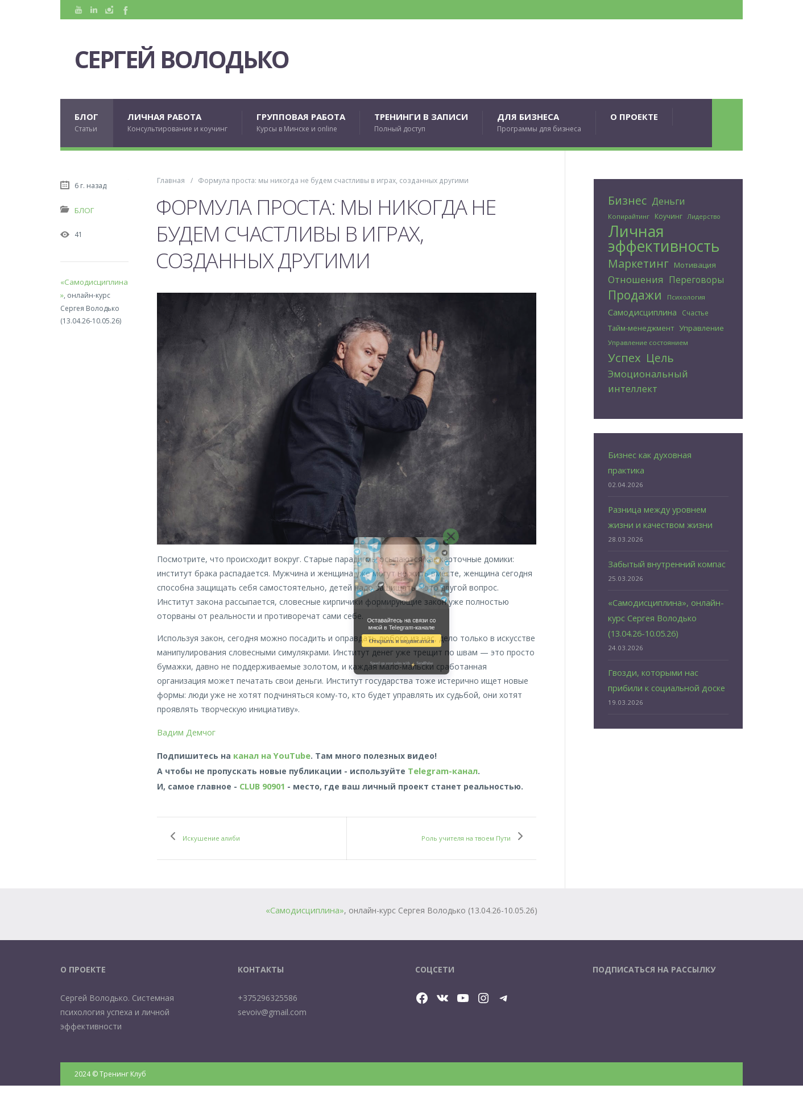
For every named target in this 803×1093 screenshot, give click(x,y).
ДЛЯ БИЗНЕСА (539, 122)
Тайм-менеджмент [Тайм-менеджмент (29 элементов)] (641, 323)
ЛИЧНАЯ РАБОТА (177, 122)
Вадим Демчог (185, 730)
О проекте (634, 116)
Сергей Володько (201, 59)
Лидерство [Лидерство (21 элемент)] (704, 217)
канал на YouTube (271, 752)
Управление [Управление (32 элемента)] (701, 323)
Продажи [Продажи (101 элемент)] (635, 293)
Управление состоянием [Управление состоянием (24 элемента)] (648, 338)
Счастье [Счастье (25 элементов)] (695, 309)
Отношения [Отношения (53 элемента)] (636, 277)
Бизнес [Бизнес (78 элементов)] (627, 200)
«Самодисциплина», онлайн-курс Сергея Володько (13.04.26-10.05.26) (662, 590)
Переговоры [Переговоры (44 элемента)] (696, 278)
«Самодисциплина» (93, 280)
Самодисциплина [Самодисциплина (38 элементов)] (642, 308)
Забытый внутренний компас (664, 538)
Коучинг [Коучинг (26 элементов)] (668, 216)
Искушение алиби (225, 832)
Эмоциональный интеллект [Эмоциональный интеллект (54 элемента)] (648, 375)
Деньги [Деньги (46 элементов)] (668, 201)
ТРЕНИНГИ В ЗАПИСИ (421, 122)
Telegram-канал (442, 767)
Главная (171, 180)
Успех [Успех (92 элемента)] (624, 353)
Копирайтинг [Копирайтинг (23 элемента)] (628, 216)
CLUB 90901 (262, 781)
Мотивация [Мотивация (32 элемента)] (695, 264)
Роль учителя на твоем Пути (456, 839)
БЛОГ (86, 122)
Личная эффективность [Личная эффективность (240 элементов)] (663, 238)
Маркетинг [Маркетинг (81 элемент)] (638, 262)
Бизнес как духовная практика (666, 447)
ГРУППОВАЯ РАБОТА (300, 122)
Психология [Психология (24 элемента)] (686, 294)
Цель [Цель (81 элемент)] (660, 353)
